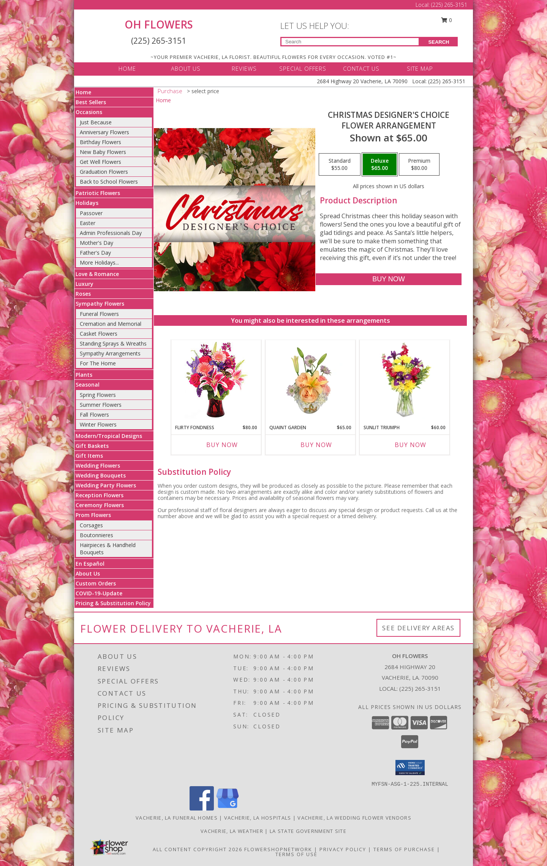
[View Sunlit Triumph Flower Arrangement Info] (404, 380)
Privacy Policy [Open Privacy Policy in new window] (342, 849)
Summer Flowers (101, 404)
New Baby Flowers (103, 151)
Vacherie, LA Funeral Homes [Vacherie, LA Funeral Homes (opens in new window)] (177, 817)
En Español (90, 563)
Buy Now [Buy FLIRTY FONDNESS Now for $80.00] (222, 445)
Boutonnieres (96, 535)
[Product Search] (350, 41)
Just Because (96, 122)
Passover (91, 213)
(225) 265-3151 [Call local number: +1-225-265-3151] (420, 688)
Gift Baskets (92, 445)
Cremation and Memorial (110, 323)
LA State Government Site (308, 831)
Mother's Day (96, 242)
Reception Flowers (99, 495)
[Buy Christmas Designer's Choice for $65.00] (388, 279)
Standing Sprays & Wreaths (113, 343)
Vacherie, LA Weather (232, 831)
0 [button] (446, 20)
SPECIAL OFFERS (302, 68)
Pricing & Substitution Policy (113, 603)
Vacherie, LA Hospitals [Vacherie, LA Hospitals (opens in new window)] (257, 817)
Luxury (84, 283)
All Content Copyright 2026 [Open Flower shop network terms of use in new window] (197, 849)
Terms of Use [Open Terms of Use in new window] (296, 854)
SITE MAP (420, 68)
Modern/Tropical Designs (109, 435)
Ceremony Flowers (100, 505)
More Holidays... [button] (99, 262)
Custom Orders (96, 583)
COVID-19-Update (99, 593)
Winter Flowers (98, 424)
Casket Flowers (98, 333)
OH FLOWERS (159, 24)
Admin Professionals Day (111, 232)
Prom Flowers (93, 515)
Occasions (89, 112)
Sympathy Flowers (100, 303)
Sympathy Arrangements (110, 353)
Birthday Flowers (100, 142)
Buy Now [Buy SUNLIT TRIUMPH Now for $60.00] (410, 445)
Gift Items (89, 455)
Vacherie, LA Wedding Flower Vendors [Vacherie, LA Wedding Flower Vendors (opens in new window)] (354, 817)
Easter (87, 223)
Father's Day (95, 252)
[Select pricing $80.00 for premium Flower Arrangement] (419, 165)
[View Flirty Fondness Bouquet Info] (216, 380)
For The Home (98, 363)
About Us (88, 573)
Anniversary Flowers (104, 132)
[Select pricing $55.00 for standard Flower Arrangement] (339, 165)
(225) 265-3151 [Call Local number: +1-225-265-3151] (449, 4)
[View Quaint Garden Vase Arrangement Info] (310, 380)
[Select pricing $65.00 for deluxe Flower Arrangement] (380, 165)
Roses (83, 293)
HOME (127, 68)
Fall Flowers (94, 414)
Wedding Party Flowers (106, 485)
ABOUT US (186, 68)
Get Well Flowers (100, 161)
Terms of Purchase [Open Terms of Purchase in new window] (404, 849)
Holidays (87, 202)
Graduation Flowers (104, 171)
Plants (84, 374)
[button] (410, 767)
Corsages (91, 525)
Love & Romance (97, 274)
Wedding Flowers (98, 465)
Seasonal (88, 384)
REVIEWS (244, 68)
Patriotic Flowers (98, 193)
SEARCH (438, 42)
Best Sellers (91, 102)
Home (83, 92)
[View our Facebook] (202, 808)
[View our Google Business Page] (227, 808)
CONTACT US (361, 68)
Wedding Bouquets (101, 475)
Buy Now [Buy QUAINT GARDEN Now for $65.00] (316, 445)
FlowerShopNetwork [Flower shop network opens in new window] (278, 849)
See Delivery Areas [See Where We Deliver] (418, 627)
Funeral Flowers (99, 313)
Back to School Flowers (109, 181)
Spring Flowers (98, 394)
